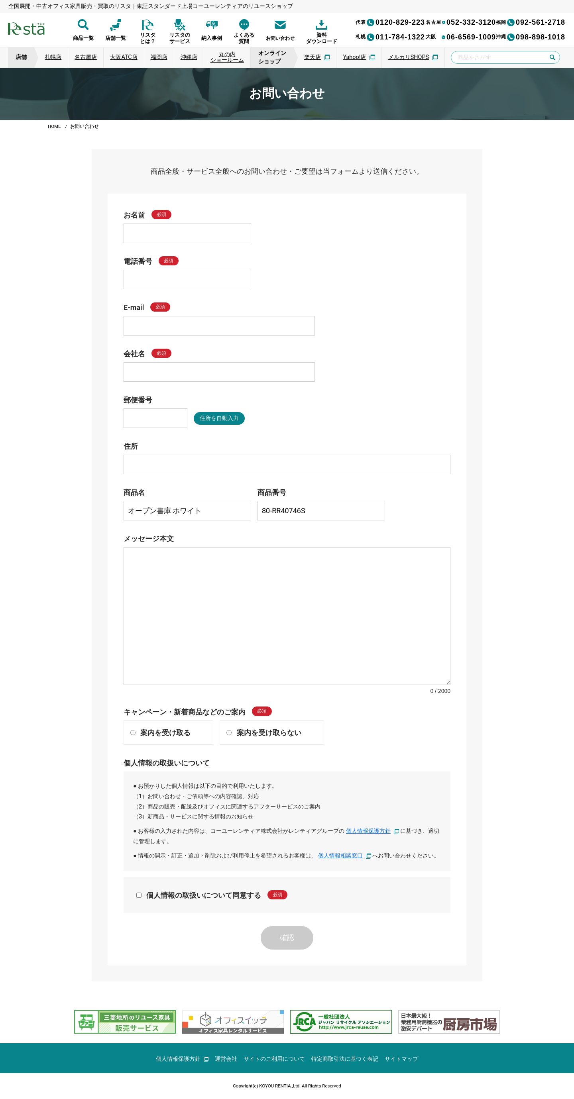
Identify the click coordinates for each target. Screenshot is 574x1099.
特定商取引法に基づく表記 (345, 1059)
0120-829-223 (390, 22)
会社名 (134, 353)
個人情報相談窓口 (345, 855)
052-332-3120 (461, 22)
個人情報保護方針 (372, 831)
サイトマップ (402, 1059)
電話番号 (138, 261)
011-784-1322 (390, 37)
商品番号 (272, 492)
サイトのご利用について (274, 1059)
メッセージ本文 (149, 538)
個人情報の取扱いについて (167, 763)
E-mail (134, 307)
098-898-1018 (530, 37)
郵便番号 (138, 400)
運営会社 (226, 1059)
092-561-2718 (530, 22)
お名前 (134, 215)
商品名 (134, 492)
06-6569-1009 (461, 37)
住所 (131, 446)
